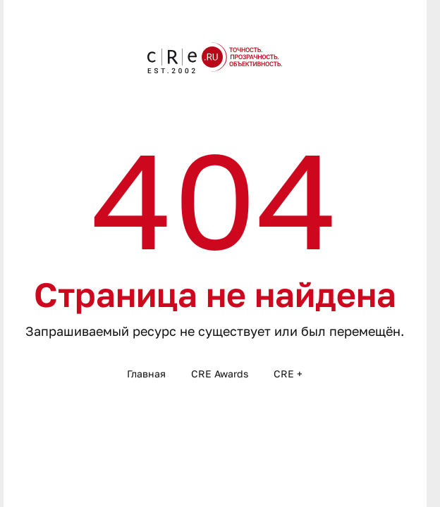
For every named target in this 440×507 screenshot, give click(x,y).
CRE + (288, 374)
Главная (146, 374)
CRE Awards (219, 374)
